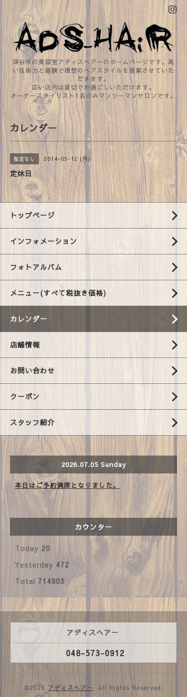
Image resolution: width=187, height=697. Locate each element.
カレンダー (28, 319)
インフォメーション (43, 241)
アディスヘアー (70, 688)
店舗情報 (25, 344)
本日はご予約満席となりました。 (67, 485)
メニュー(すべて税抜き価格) (58, 293)
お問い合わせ (32, 370)
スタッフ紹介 (32, 422)
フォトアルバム (36, 267)
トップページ (32, 215)
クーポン (25, 396)
